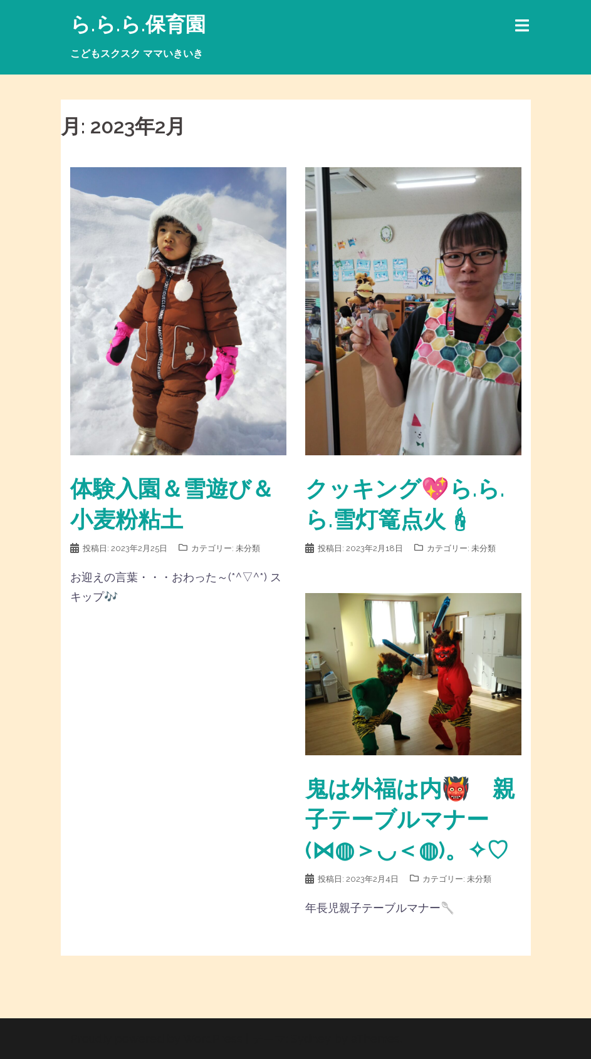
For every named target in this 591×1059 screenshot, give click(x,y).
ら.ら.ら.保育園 (138, 24)
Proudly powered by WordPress (156, 1038)
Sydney (311, 1038)
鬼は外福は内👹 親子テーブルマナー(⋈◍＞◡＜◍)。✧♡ (410, 819)
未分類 (248, 548)
